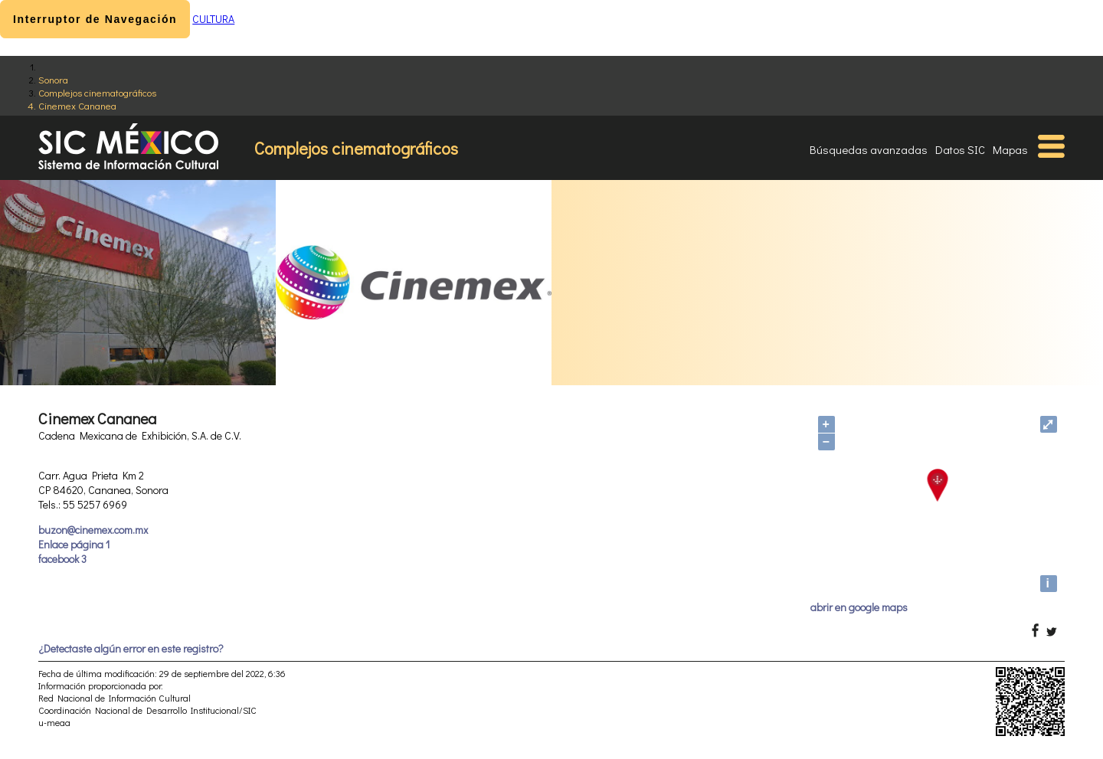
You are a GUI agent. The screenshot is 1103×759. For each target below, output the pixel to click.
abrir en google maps (859, 607)
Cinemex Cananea (77, 105)
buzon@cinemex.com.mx (93, 529)
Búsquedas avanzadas (869, 149)
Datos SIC (960, 149)
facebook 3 (62, 558)
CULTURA (213, 18)
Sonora (53, 79)
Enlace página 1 (74, 544)
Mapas (1010, 149)
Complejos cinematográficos (97, 92)
